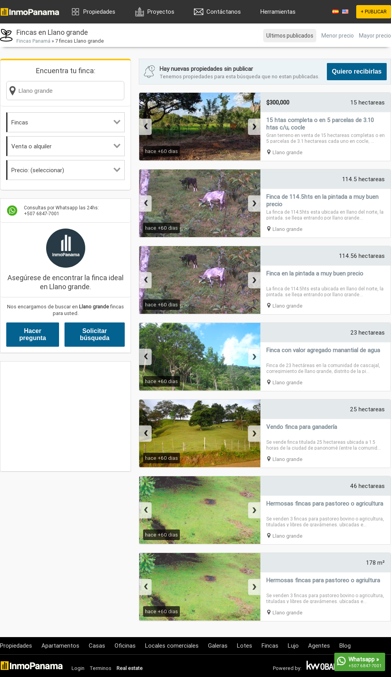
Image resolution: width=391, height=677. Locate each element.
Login (78, 668)
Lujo (293, 645)
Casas (97, 645)
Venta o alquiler (65, 146)
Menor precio (337, 35)
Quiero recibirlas (357, 71)
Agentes (319, 645)
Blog (345, 645)
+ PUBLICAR (374, 11)
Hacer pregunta (32, 334)
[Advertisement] (65, 416)
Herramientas (278, 11)
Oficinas (125, 645)
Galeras (218, 645)
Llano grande (288, 152)
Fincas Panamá (33, 41)
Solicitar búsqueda (94, 334)
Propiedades (99, 11)
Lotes (244, 645)
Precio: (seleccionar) (65, 170)
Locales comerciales (172, 645)
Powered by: (287, 668)
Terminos (100, 668)
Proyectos (160, 11)
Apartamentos (60, 645)
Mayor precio (375, 35)
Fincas (65, 122)
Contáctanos (223, 11)
